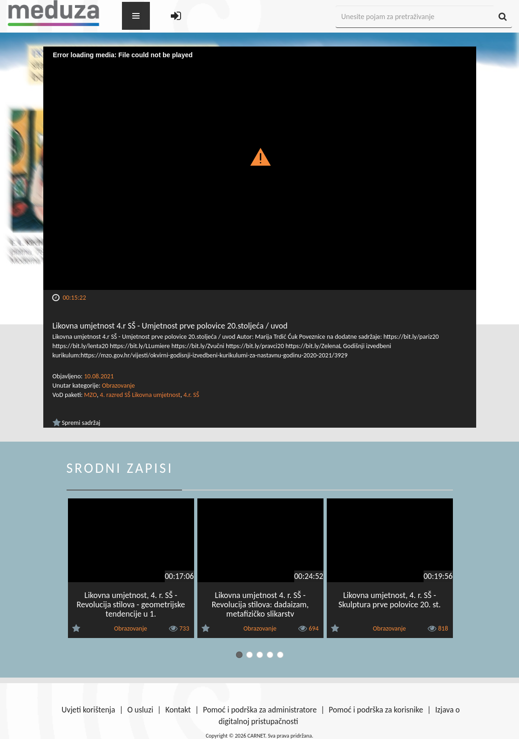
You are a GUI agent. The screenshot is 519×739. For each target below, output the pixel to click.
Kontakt (178, 710)
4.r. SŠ (191, 395)
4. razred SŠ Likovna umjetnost (140, 395)
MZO (90, 395)
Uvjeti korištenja (88, 710)
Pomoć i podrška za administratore (260, 710)
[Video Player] (259, 168)
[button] (259, 156)
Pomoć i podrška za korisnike (376, 710)
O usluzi (140, 710)
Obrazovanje (118, 386)
